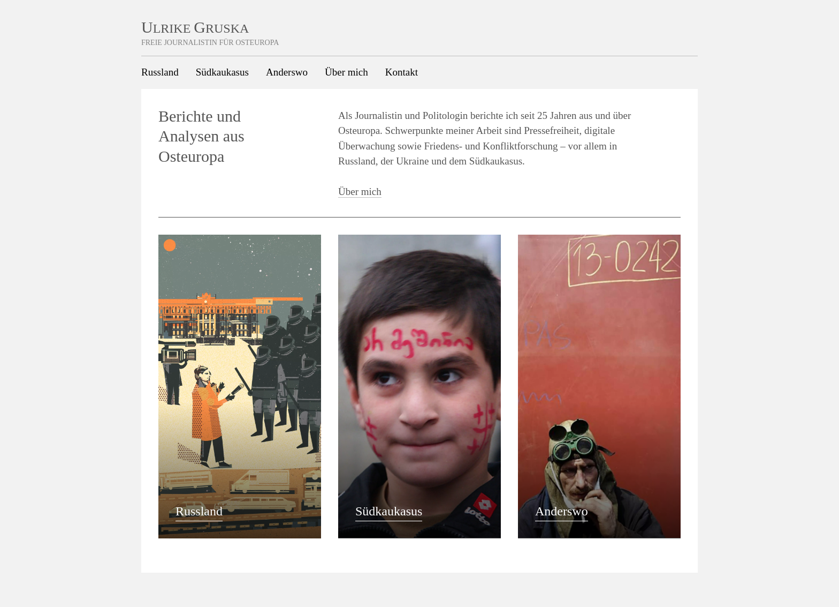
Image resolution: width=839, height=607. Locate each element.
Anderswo (287, 72)
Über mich (346, 72)
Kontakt (401, 72)
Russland (160, 72)
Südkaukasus (222, 72)
